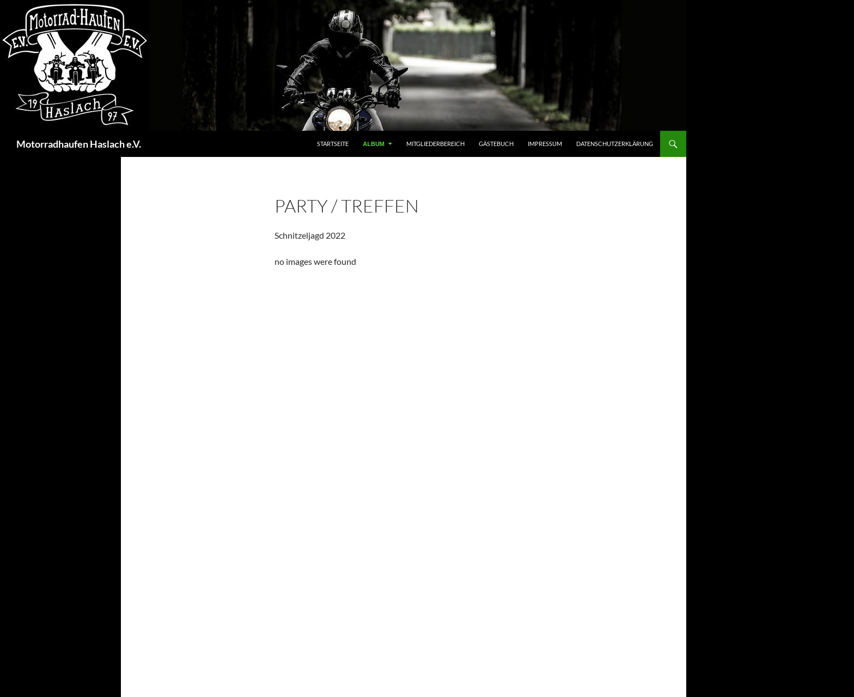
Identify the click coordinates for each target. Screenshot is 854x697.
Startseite (333, 143)
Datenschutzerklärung (614, 143)
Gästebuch (496, 143)
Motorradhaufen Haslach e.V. (78, 144)
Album (374, 144)
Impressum (545, 143)
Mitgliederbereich (435, 143)
